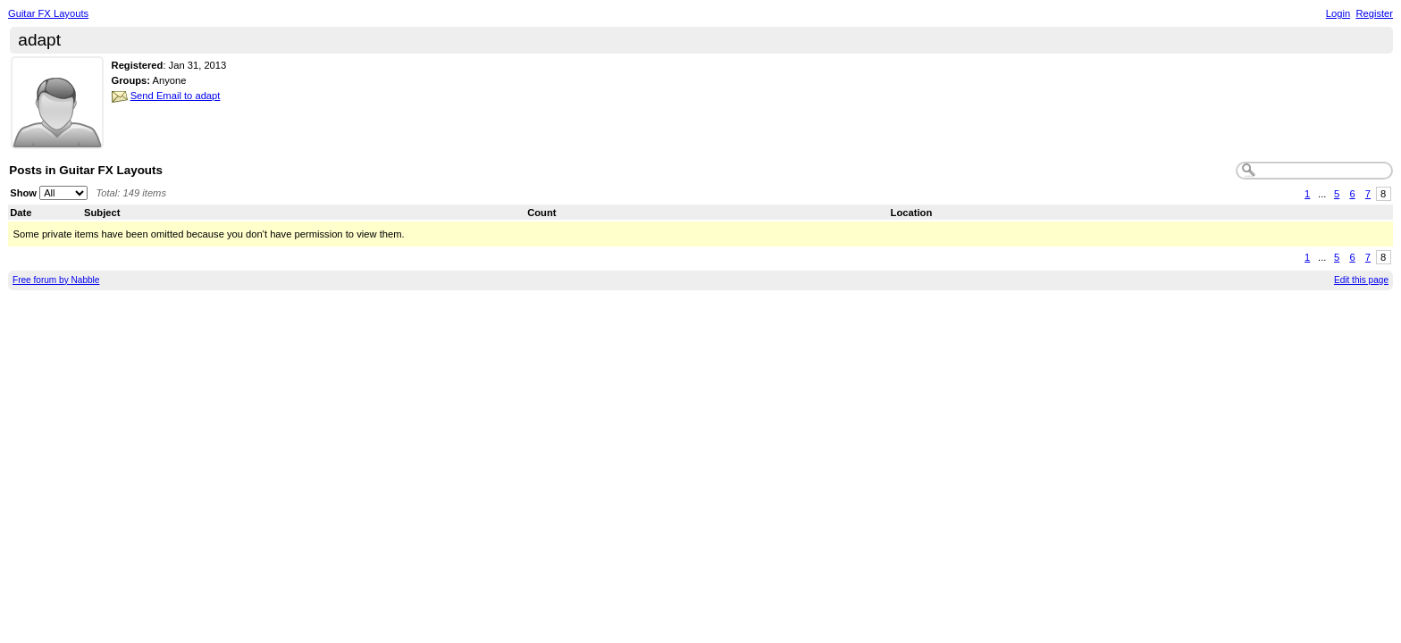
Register (1374, 13)
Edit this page (1361, 280)
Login (1338, 13)
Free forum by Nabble (56, 280)
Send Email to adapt (175, 95)
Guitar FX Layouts (48, 13)
